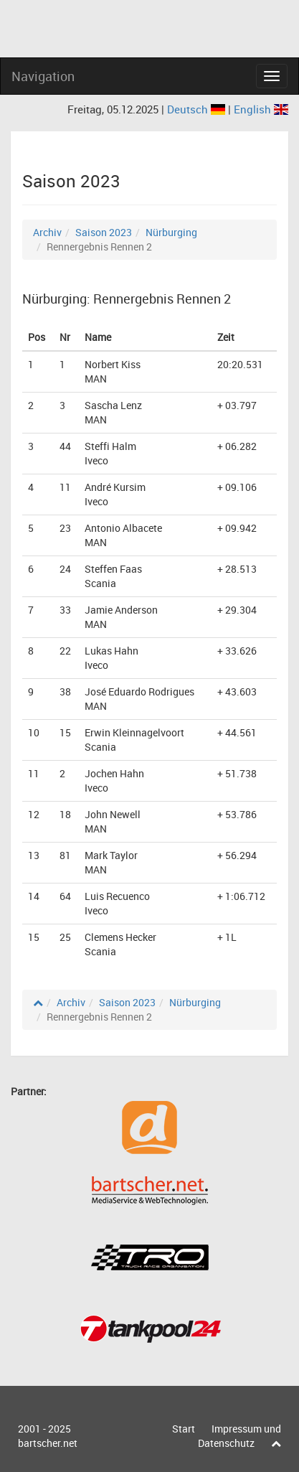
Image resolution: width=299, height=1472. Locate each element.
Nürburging (171, 232)
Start (183, 1428)
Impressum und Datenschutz (239, 1436)
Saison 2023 (103, 232)
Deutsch (197, 109)
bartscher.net (47, 1443)
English (261, 109)
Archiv (47, 232)
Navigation (43, 76)
